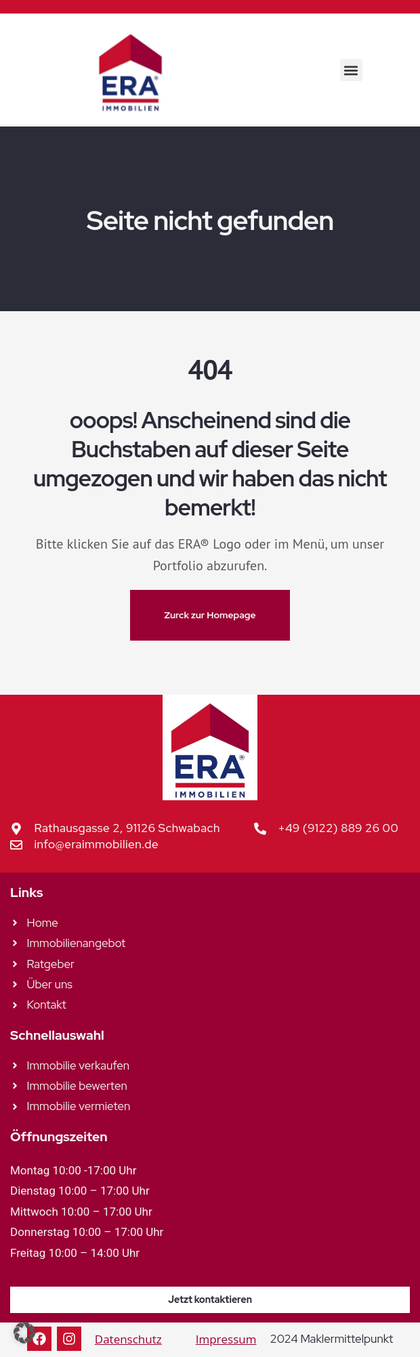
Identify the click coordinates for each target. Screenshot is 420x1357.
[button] (351, 70)
